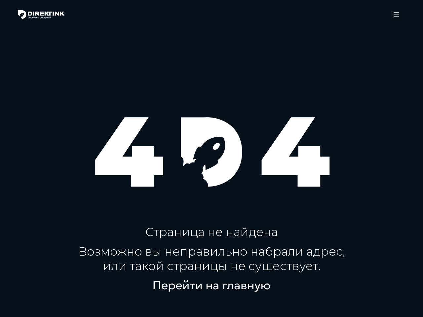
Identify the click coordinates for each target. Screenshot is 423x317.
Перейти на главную (211, 285)
